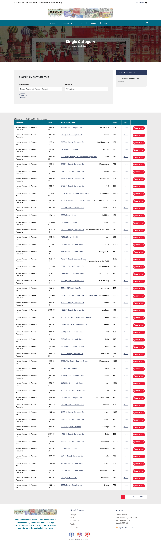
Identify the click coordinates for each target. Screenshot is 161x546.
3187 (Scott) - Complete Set (71, 135)
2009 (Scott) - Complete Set (71, 485)
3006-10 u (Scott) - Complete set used (75, 200)
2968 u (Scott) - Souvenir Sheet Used (75, 324)
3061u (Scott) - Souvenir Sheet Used (75, 193)
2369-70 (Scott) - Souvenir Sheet (73, 390)
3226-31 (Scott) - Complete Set (72, 171)
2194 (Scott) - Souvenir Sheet (72, 463)
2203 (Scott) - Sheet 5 (69, 448)
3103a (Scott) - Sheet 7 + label (72, 346)
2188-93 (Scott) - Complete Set (72, 412)
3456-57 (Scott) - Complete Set (72, 186)
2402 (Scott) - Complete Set (71, 397)
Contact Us (74, 521)
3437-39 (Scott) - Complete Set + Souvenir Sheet (79, 295)
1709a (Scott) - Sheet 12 (70, 222)
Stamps (73, 514)
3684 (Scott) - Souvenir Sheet (72, 251)
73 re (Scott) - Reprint (69, 368)
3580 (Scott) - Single (68, 215)
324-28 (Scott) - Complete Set (72, 456)
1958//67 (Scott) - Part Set (71, 427)
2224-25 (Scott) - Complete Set (72, 419)
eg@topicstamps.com (126, 527)
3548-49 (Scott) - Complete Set (72, 178)
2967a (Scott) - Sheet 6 (69, 149)
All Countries (24, 85)
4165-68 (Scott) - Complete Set (72, 434)
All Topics (68, 85)
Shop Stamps (67, 23)
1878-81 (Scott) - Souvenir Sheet (73, 259)
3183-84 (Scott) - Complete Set (72, 142)
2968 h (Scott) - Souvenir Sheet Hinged (76, 317)
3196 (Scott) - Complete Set (71, 127)
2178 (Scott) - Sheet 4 (69, 478)
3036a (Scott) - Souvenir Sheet (72, 375)
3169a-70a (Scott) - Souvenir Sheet (74, 361)
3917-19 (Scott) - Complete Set (72, 266)
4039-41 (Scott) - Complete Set (72, 303)
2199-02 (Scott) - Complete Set (72, 441)
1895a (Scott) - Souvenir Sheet (72, 281)
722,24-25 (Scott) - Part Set (71, 288)
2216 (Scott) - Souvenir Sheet (72, 383)
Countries (93, 23)
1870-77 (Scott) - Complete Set (72, 230)
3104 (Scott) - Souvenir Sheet (72, 339)
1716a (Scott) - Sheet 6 (69, 237)
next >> (143, 497)
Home (52, 23)
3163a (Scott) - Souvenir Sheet (72, 405)
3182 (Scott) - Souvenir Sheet (72, 244)
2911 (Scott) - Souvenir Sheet (72, 332)
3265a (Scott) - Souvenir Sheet (72, 208)
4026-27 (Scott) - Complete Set (72, 310)
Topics (80, 23)
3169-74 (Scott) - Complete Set (72, 164)
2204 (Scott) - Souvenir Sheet (72, 470)
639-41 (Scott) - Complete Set (72, 354)
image (126, 127)
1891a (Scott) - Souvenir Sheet (72, 273)
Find (22, 96)
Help (105, 23)
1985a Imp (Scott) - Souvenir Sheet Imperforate (79, 157)
